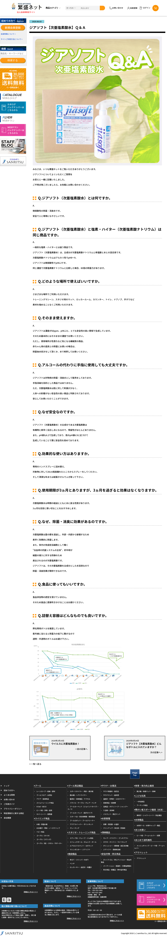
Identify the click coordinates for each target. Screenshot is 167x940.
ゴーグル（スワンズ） (44, 839)
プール (37, 785)
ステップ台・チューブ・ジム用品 (81, 838)
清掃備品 (105, 832)
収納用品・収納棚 (109, 803)
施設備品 (72, 854)
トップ (6, 785)
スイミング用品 (42, 818)
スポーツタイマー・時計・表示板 (81, 791)
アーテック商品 (142, 805)
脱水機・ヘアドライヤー (78, 795)
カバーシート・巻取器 (44, 814)
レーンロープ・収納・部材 (46, 791)
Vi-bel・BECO (41, 806)
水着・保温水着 (42, 824)
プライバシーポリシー (13, 808)
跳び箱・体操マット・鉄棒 (146, 791)
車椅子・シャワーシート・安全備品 (149, 815)
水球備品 (139, 820)
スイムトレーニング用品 (45, 803)
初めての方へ (9, 790)
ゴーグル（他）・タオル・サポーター (49, 843)
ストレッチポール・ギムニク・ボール (83, 842)
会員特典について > (8, 34)
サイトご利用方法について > (11, 39)
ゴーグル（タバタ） (44, 835)
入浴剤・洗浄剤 (108, 810)
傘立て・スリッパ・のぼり (79, 860)
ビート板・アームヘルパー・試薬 (148, 835)
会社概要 (7, 817)
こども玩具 (140, 795)
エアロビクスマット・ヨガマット (81, 846)
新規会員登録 (13, 27)
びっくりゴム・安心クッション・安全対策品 (116, 861)
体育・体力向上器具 (144, 785)
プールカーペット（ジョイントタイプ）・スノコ (83, 807)
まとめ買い (140, 830)
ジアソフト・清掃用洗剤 (112, 849)
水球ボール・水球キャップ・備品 (148, 825)
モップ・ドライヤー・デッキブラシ (115, 838)
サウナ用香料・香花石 (111, 791)
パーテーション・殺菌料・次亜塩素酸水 (117, 866)
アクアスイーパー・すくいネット (81, 824)
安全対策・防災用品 (111, 854)
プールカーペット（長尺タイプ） (81, 813)
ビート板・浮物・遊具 (44, 810)
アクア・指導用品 (43, 799)
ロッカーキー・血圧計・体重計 (81, 867)
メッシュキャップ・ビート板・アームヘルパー (149, 846)
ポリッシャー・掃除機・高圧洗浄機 (115, 846)
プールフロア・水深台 (44, 795)
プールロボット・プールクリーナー (82, 820)
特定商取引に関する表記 (14, 813)
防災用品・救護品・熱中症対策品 (115, 870)
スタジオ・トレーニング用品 (82, 832)
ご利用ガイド (9, 804)
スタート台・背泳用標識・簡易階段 (82, 816)
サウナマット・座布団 (111, 795)
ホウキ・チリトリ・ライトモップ (115, 842)
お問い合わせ (116, 8)
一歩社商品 (141, 801)
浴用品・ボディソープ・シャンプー (115, 806)
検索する (12, 60)
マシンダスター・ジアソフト (80, 849)
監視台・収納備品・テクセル (80, 799)
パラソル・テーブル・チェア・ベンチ (83, 803)
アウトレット (141, 852)
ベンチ (72, 863)
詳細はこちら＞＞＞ (31, 892)
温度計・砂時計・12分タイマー (114, 799)
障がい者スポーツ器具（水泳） (149, 809)
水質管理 (105, 818)
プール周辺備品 (75, 785)
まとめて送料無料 (143, 840)
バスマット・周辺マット (112, 814)
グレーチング (74, 828)
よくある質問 (9, 795)
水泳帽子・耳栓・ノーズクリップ (48, 828)
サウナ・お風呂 (108, 785)
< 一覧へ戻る (35, 763)
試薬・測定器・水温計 (111, 824)
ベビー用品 (40, 832)
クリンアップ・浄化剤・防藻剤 (114, 828)
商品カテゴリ (53, 8)
